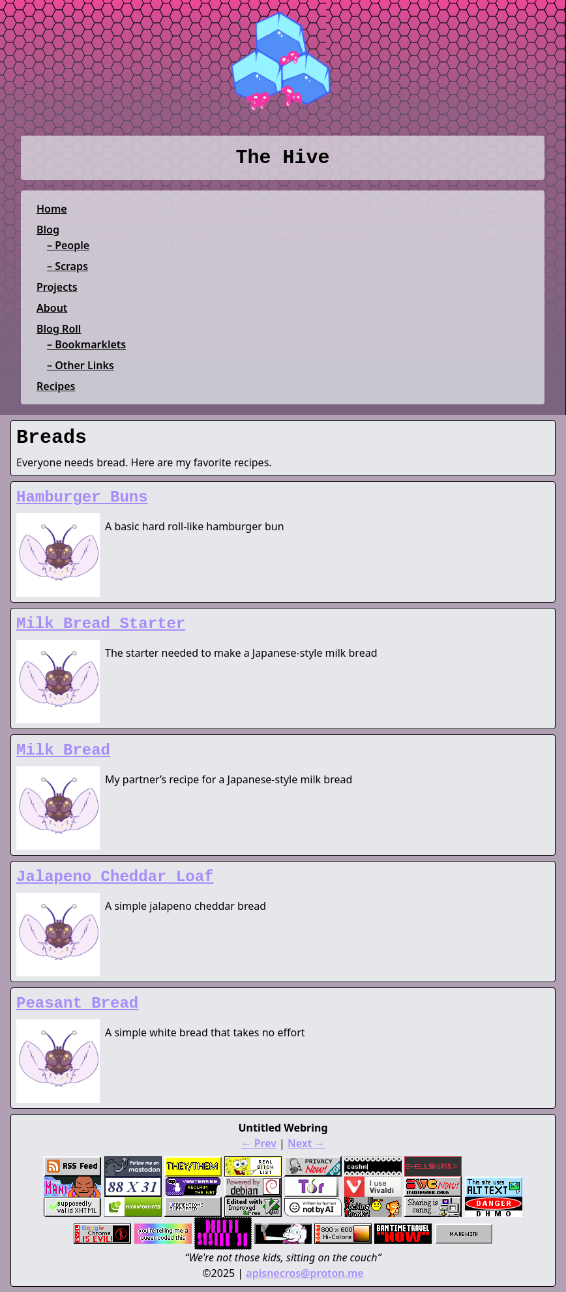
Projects (57, 287)
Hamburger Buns (82, 497)
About (52, 308)
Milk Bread (63, 750)
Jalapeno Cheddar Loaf (114, 877)
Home (52, 209)
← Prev (258, 1143)
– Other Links (80, 365)
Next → (306, 1143)
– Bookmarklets (86, 344)
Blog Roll (59, 329)
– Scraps (67, 266)
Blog (48, 229)
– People (68, 245)
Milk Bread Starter (100, 624)
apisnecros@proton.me (304, 1273)
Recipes (56, 386)
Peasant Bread (77, 1003)
